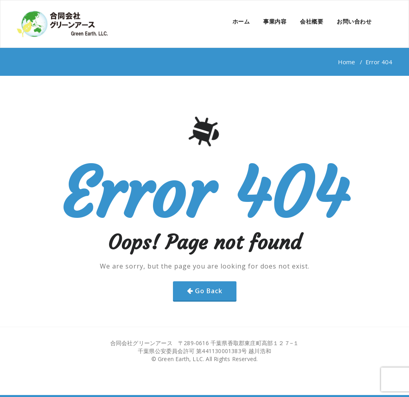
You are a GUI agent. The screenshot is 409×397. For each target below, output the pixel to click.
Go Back (208, 290)
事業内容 (274, 21)
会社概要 (311, 21)
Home (346, 62)
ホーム (241, 21)
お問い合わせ (354, 21)
